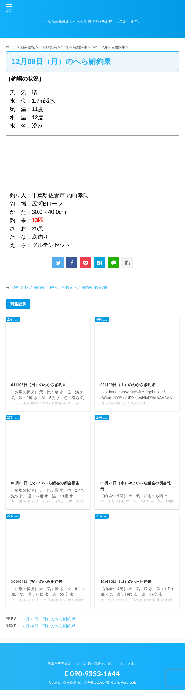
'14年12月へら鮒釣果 (27, 288)
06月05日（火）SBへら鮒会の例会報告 (45, 483)
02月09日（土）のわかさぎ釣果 (127, 385)
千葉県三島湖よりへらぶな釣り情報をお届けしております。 (92, 664)
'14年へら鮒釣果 (59, 288)
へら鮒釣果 (83, 288)
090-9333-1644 (92, 673)
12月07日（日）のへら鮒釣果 (48, 619)
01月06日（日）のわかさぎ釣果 (38, 385)
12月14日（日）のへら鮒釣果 (48, 625)
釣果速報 (101, 288)
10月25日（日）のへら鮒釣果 (125, 581)
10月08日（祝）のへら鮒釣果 (36, 581)
